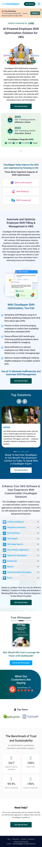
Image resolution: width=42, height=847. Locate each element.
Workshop (31, 839)
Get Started (30, 4)
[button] (21, 106)
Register (35, 13)
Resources (16, 839)
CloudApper (19, 844)
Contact (23, 839)
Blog (9, 839)
